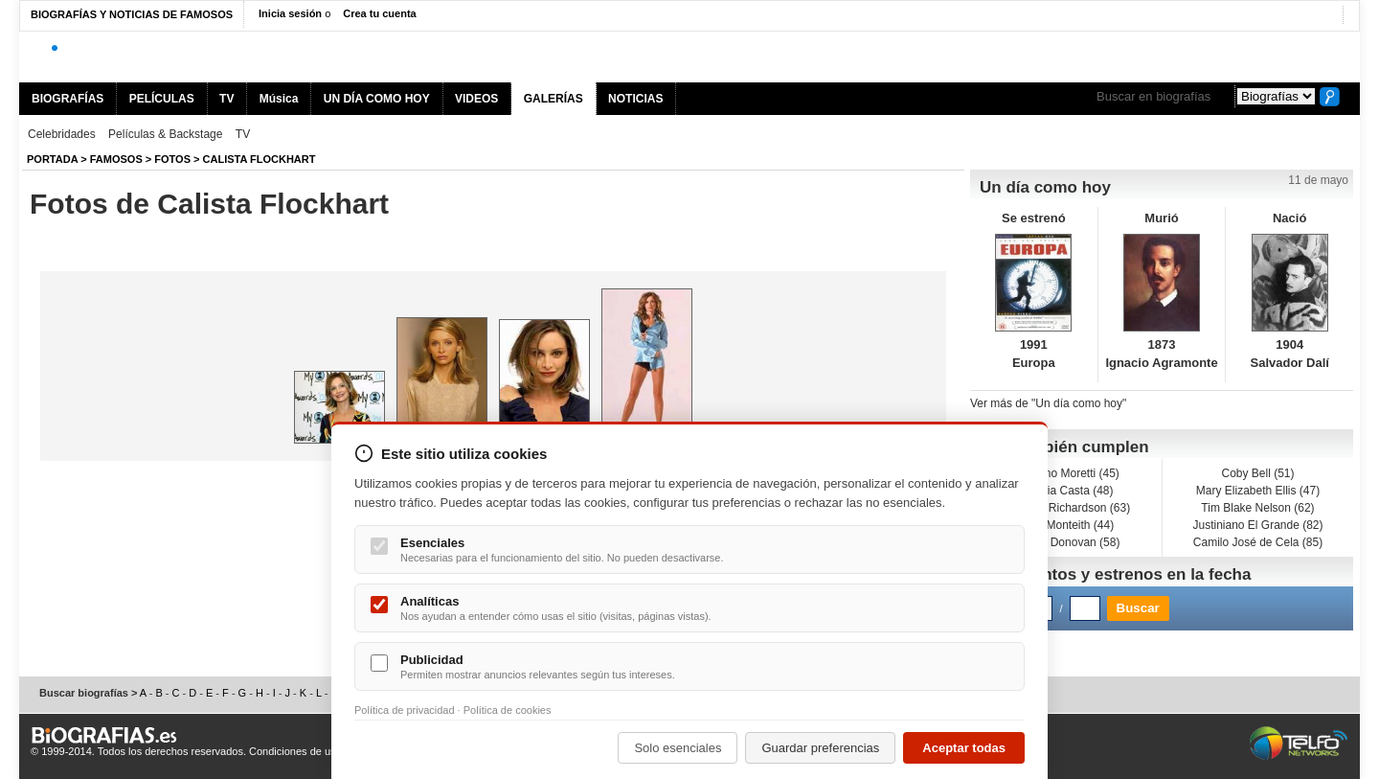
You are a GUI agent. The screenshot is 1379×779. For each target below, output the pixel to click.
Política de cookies (507, 710)
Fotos (172, 159)
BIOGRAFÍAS (67, 98)
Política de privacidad (404, 710)
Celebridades (62, 134)
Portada (52, 159)
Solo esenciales (677, 748)
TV (226, 98)
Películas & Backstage (165, 134)
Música (279, 98)
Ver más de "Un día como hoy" (1048, 403)
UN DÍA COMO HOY (377, 98)
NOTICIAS (635, 98)
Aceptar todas (964, 748)
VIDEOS (476, 98)
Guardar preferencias (820, 748)
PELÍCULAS (161, 98)
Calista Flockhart (259, 159)
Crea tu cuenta (379, 13)
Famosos (116, 159)
